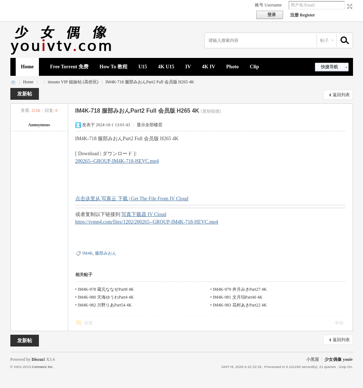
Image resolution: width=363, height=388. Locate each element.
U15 (142, 66)
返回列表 (341, 94)
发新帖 (24, 94)
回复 (88, 322)
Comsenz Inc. (43, 367)
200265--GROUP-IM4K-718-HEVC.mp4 (117, 161)
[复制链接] (211, 111)
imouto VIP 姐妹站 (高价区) (73, 81)
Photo (232, 66)
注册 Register (302, 15)
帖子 (324, 40)
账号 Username (268, 5)
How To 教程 (113, 66)
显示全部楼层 (149, 124)
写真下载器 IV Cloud (143, 214)
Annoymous (39, 124)
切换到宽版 (349, 6)
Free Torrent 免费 (69, 66)
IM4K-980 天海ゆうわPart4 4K (106, 297)
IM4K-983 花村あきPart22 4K (240, 305)
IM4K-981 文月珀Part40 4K (237, 297)
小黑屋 (312, 359)
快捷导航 (329, 66)
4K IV (208, 66)
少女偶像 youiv (13, 82)
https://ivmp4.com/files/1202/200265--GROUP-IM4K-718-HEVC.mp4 (146, 222)
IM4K (87, 253)
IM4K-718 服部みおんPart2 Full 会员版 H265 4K (150, 81)
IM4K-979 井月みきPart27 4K (240, 289)
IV (188, 66)
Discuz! (38, 359)
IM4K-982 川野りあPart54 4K (105, 305)
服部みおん (105, 253)
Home (27, 66)
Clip (254, 66)
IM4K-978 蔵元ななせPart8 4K (106, 289)
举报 (339, 322)
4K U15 (166, 66)
